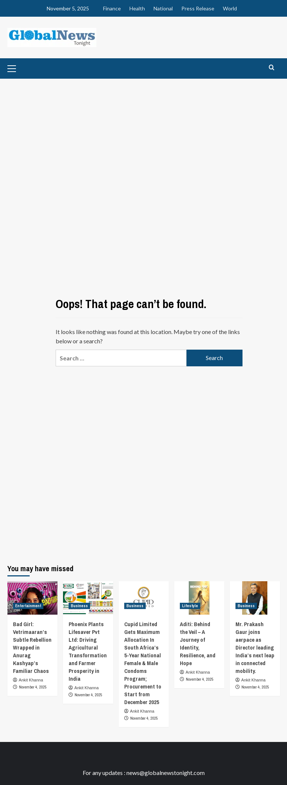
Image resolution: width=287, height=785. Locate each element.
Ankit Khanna (31, 680)
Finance (112, 8)
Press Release (197, 8)
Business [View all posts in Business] (79, 605)
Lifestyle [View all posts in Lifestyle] (190, 605)
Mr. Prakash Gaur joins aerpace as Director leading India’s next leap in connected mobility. (254, 647)
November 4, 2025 (33, 687)
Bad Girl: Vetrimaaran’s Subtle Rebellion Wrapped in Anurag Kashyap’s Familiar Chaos (32, 647)
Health (137, 8)
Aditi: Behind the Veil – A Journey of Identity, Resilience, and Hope (197, 643)
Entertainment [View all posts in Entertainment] (28, 605)
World (230, 8)
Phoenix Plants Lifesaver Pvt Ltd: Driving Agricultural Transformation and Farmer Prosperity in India (88, 651)
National (163, 8)
